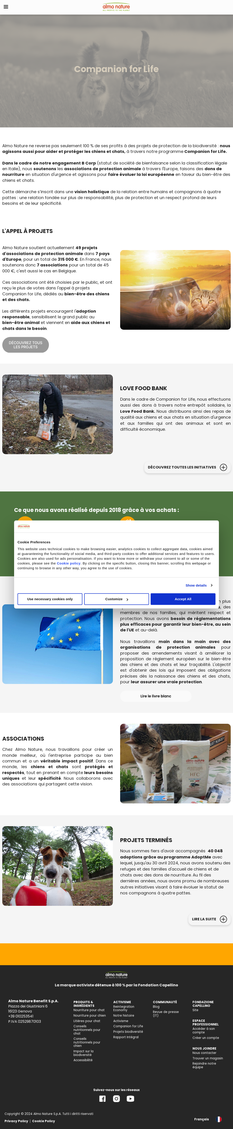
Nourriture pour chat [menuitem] (89, 1010)
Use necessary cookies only (50, 599)
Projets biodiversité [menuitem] (128, 1032)
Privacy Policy (16, 1121)
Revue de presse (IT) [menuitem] (166, 1014)
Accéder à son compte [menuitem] (203, 1031)
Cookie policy (69, 563)
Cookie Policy (43, 1121)
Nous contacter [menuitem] (204, 1053)
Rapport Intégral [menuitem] (126, 1037)
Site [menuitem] (195, 1010)
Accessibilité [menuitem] (83, 1060)
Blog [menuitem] (156, 1007)
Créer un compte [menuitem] (205, 1038)
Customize (116, 599)
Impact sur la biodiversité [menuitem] (83, 1053)
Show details (196, 585)
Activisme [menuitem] (120, 1021)
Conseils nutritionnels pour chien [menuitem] (86, 1042)
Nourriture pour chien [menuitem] (89, 1015)
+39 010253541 (20, 1016)
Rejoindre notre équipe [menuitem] (204, 1065)
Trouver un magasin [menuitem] (207, 1058)
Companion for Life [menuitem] (128, 1026)
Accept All (183, 599)
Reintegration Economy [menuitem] (123, 1009)
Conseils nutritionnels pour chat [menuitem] (86, 1029)
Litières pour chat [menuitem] (86, 1021)
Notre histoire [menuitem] (123, 1015)
